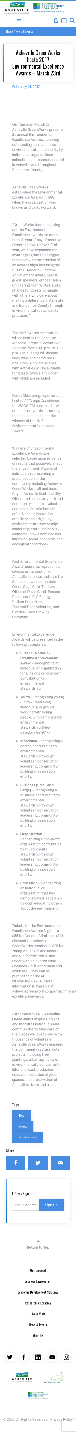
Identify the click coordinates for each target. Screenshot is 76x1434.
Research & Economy (38, 1303)
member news (27, 1137)
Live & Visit (38, 1314)
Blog (21, 1115)
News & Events (24, 31)
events (22, 1126)
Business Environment (38, 1281)
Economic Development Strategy (38, 1292)
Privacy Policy (61, 1419)
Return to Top (38, 1244)
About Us (38, 1335)
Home (9, 31)
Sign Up (51, 1204)
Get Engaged (38, 1270)
